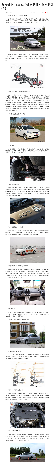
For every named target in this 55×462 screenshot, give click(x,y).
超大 (43, 12)
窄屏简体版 (30, 12)
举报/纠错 (47, 12)
